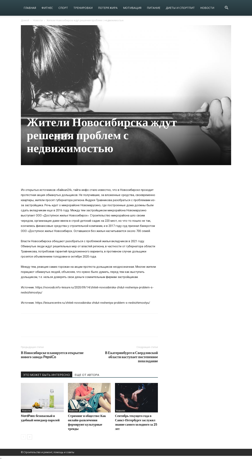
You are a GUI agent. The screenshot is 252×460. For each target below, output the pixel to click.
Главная (30, 8)
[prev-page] (23, 436)
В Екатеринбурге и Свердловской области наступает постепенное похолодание (131, 357)
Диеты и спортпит (180, 8)
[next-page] (29, 436)
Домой (25, 20)
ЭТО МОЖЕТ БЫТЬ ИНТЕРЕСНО (46, 375)
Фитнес (47, 8)
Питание (153, 8)
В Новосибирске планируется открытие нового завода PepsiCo (52, 355)
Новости (207, 8)
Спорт (63, 8)
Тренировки (83, 8)
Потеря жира (108, 8)
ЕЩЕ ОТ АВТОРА (87, 375)
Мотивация (132, 8)
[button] (226, 8)
